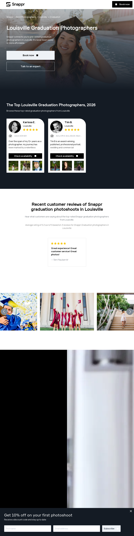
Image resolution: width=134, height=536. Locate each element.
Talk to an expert (30, 66)
